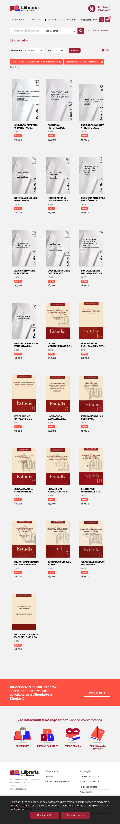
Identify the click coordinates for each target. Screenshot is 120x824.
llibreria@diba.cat (18, 789)
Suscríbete (97, 692)
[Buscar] (80, 31)
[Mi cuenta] (101, 19)
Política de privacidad (90, 781)
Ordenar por (16, 50)
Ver (49, 50)
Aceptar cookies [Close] (75, 815)
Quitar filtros (15, 67)
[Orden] (34, 50)
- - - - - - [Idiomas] (89, 19)
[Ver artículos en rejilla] (103, 50)
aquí (91, 805)
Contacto (49, 776)
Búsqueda (98, 31)
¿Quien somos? (52, 771)
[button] (107, 19)
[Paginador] (59, 50)
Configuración (45, 815)
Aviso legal (85, 771)
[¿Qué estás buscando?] (26, 31)
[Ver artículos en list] (107, 50)
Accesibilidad (86, 792)
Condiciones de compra (91, 776)
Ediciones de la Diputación (57, 781)
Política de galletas (88, 786)
